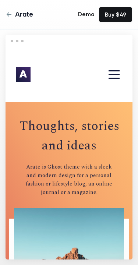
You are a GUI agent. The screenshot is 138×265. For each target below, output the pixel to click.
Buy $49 (115, 14)
